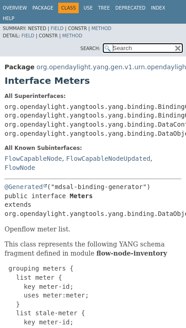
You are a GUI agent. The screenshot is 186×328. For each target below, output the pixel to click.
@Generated (24, 186)
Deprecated (130, 7)
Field (56, 28)
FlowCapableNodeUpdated (108, 158)
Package (42, 7)
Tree (104, 7)
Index (158, 7)
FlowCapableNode (33, 158)
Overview (15, 7)
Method (101, 28)
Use (88, 7)
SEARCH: (90, 48)
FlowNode (20, 167)
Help (8, 18)
